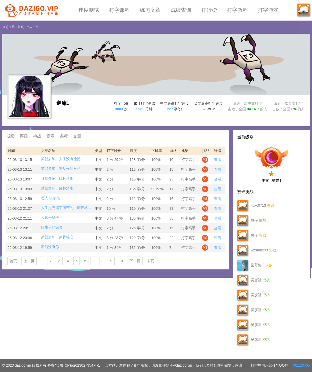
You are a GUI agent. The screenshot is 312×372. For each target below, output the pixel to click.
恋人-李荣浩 (50, 198)
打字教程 (237, 10)
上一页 (29, 261)
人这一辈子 (50, 217)
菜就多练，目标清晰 (57, 178)
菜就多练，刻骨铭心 (57, 237)
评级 (24, 136)
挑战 (37, 136)
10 (121, 261)
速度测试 (88, 10)
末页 (150, 261)
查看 (217, 160)
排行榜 (209, 10)
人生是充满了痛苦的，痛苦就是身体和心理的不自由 (66, 208)
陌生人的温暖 (52, 227)
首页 (21, 27)
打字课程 (119, 10)
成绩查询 (181, 10)
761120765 (301, 365)
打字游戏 (268, 10)
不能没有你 (50, 247)
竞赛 (50, 136)
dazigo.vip (23, 365)
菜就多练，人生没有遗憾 (60, 159)
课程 (64, 136)
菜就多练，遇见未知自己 (60, 169)
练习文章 (150, 10)
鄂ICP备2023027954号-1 (80, 365)
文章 (77, 136)
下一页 (134, 261)
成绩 (10, 136)
